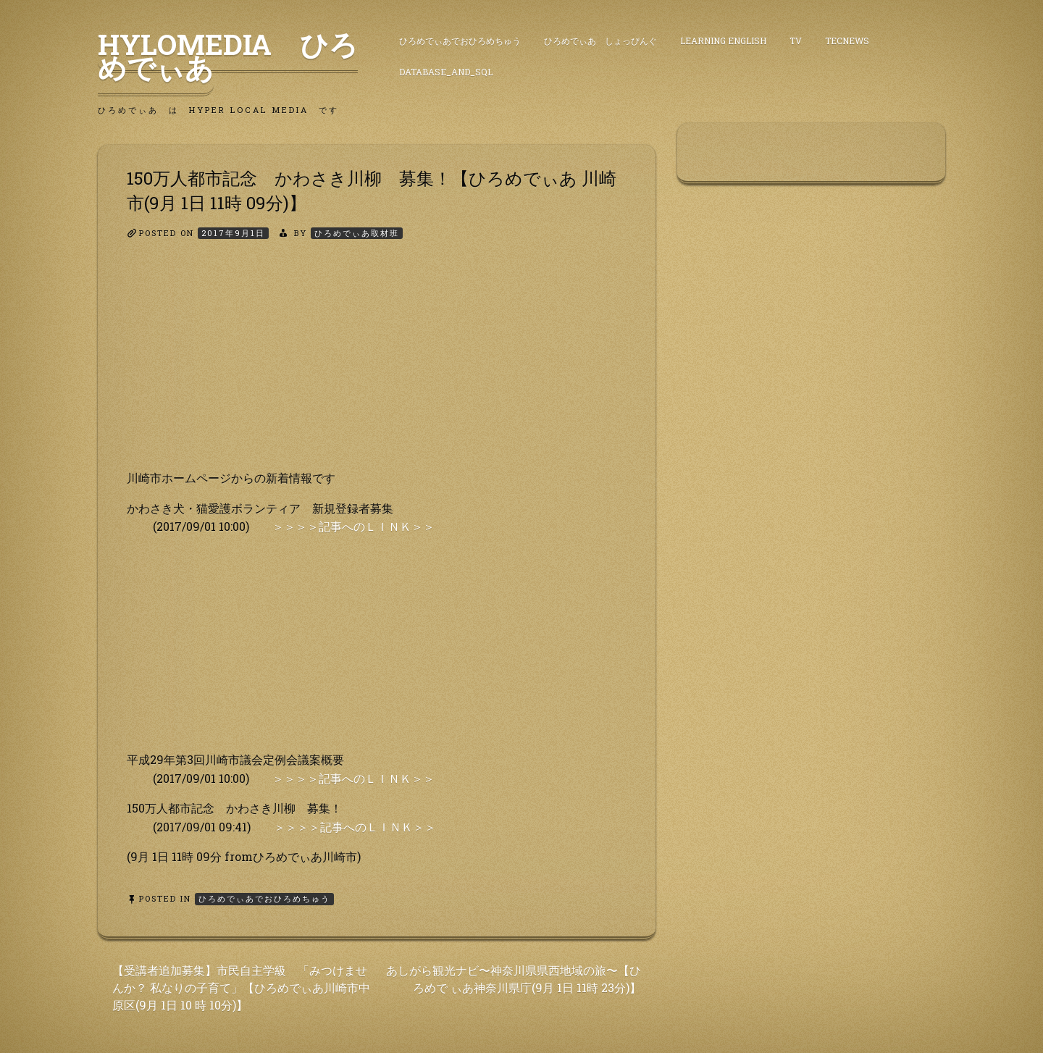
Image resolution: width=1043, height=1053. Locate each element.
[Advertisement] (377, 367)
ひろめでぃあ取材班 (356, 232)
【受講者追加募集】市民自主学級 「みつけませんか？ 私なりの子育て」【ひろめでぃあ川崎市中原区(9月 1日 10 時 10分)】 (241, 987)
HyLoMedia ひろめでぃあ (228, 55)
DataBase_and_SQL (446, 71)
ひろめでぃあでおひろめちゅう (460, 40)
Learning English (723, 40)
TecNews (847, 40)
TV (795, 40)
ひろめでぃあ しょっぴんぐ (600, 40)
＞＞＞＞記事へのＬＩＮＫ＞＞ (353, 526)
